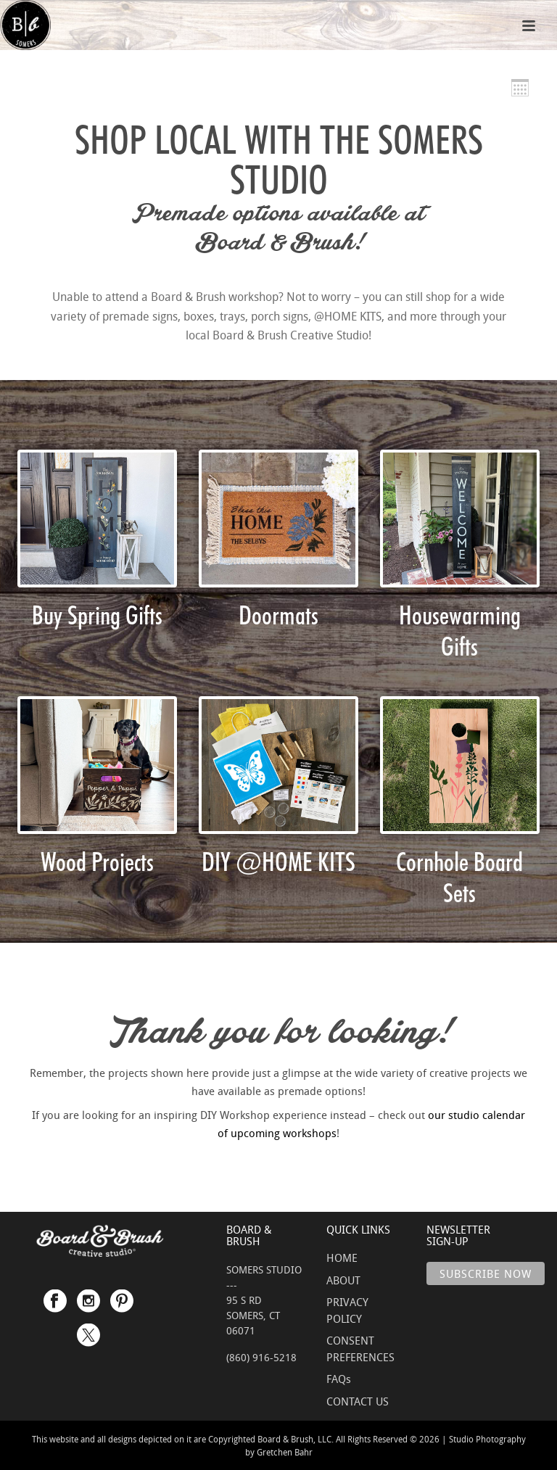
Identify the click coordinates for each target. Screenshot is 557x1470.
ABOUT (343, 1280)
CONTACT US (357, 1401)
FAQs (338, 1378)
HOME (342, 1257)
